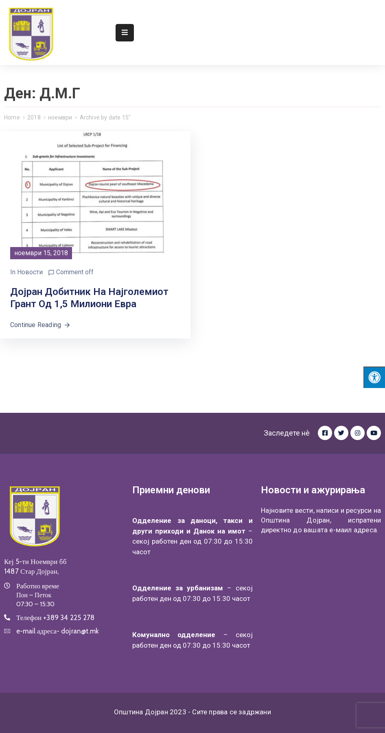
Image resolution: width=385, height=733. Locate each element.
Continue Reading (40, 325)
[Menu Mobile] (125, 32)
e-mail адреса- (57, 631)
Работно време (37, 586)
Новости (30, 272)
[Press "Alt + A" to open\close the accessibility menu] (374, 377)
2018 (34, 117)
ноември (60, 117)
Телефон (55, 618)
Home (12, 117)
